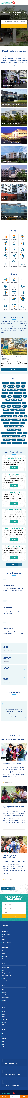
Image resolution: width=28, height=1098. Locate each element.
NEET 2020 (14, 475)
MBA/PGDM (11, 386)
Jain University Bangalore (10, 142)
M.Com (14, 399)
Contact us (5, 931)
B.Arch (3, 396)
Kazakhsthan (5, 997)
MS (19, 429)
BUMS (24, 419)
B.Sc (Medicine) (20, 409)
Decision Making (7, 607)
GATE (3, 1036)
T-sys (3, 978)
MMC (25, 433)
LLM (12, 409)
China (3, 1003)
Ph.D (25, 443)
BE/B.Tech (5, 383)
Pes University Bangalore (10, 104)
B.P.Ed (22, 413)
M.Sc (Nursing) (16, 419)
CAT (3, 1033)
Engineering (5, 951)
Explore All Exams (15, 564)
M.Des (19, 433)
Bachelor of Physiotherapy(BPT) (11, 403)
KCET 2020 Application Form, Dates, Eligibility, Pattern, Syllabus (12, 856)
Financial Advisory (8, 628)
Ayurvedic (4, 956)
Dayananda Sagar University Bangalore (11, 217)
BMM (9, 406)
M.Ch (9, 443)
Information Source (8, 585)
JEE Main (4, 1047)
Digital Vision (5, 967)
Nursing (4, 1022)
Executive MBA (5, 419)
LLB (23, 386)
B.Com (23, 383)
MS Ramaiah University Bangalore (13, 180)
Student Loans (6, 934)
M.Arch (6, 423)
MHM (14, 439)
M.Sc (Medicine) (12, 429)
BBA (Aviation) (16, 406)
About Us (4, 929)
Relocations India (6, 975)
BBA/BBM (5, 393)
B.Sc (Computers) (8, 413)
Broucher (4, 1096)
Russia (4, 992)
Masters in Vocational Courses (11, 436)
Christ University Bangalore (11, 85)
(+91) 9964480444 (11, 1064)
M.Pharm (6, 409)
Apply (24, 1096)
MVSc (23, 436)
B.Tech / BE (5, 1011)
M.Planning (21, 439)
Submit (14, 916)
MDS (15, 416)
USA (3, 989)
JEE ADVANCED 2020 (14, 528)
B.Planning (6, 439)
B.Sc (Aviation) (14, 423)
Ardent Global (5, 981)
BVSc (20, 399)
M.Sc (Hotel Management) (8, 433)
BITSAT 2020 (14, 546)
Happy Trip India (6, 973)
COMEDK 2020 (14, 493)
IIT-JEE (4, 1039)
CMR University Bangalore (11, 199)
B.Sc (18, 383)
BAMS (8, 399)
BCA (11, 393)
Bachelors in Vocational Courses (14, 426)
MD (25, 416)
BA (4, 386)
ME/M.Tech (18, 393)
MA (24, 393)
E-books (4, 939)
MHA (23, 423)
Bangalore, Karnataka (6, 359)
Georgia (4, 995)
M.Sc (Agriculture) (6, 416)
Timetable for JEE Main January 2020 (13, 763)
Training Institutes (6, 942)
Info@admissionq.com (12, 1074)
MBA (3, 953)
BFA (17, 413)
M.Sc (18, 386)
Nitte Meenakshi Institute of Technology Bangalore (11, 357)
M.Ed (20, 416)
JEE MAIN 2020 (14, 458)
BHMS (3, 406)
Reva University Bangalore (11, 123)
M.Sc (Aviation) (17, 443)
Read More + (14, 369)
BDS (25, 396)
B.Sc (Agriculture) (12, 389)
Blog (3, 937)
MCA (10, 396)
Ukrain (4, 1000)
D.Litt (3, 443)
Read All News (9, 888)
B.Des (24, 406)
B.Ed (4, 389)
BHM (24, 403)
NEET (3, 1041)
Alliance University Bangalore (12, 161)
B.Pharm (23, 389)
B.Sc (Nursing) (17, 396)
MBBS (12, 383)
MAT (3, 1044)
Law (3, 959)
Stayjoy (4, 970)
